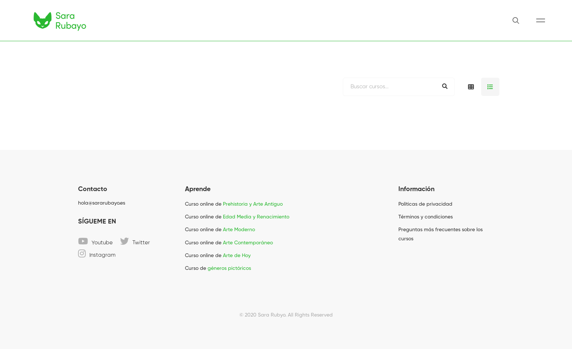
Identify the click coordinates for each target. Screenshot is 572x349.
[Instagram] (97, 253)
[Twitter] (135, 241)
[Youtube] (95, 241)
